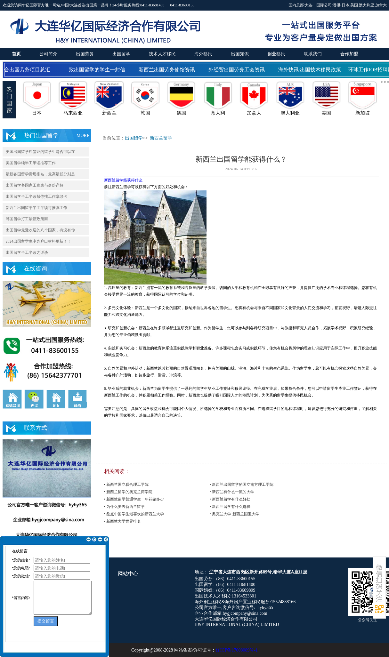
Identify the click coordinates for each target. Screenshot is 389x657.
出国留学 (121, 54)
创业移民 (276, 54)
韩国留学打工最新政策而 (27, 219)
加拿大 (381, 5)
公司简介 (48, 54)
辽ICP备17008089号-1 (237, 650)
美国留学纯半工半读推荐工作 (31, 163)
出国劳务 (85, 54)
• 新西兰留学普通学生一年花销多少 (134, 499)
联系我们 (313, 54)
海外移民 (203, 54)
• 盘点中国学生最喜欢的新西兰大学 (134, 514)
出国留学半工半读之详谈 (27, 252)
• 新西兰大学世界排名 (122, 521)
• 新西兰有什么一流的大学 (232, 492)
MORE (83, 135)
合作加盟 (349, 54)
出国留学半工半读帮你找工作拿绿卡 (36, 196)
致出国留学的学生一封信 (98, 69)
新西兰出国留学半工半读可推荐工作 (36, 207)
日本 (345, 5)
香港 (337, 5)
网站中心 (128, 573)
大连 (308, 5)
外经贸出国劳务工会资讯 (238, 69)
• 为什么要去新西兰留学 (124, 506)
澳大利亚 (366, 5)
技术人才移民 (162, 54)
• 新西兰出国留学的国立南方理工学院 (241, 484)
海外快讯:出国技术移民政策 (311, 69)
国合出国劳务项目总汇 (26, 69)
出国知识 (240, 54)
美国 (354, 5)
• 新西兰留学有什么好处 (230, 499)
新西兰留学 (161, 138)
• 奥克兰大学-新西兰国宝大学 (234, 514)
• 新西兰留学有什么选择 (230, 506)
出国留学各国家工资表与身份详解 (34, 185)
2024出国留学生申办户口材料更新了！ (38, 241)
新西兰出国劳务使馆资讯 (168, 69)
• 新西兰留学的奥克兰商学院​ (128, 492)
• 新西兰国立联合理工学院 (126, 484)
